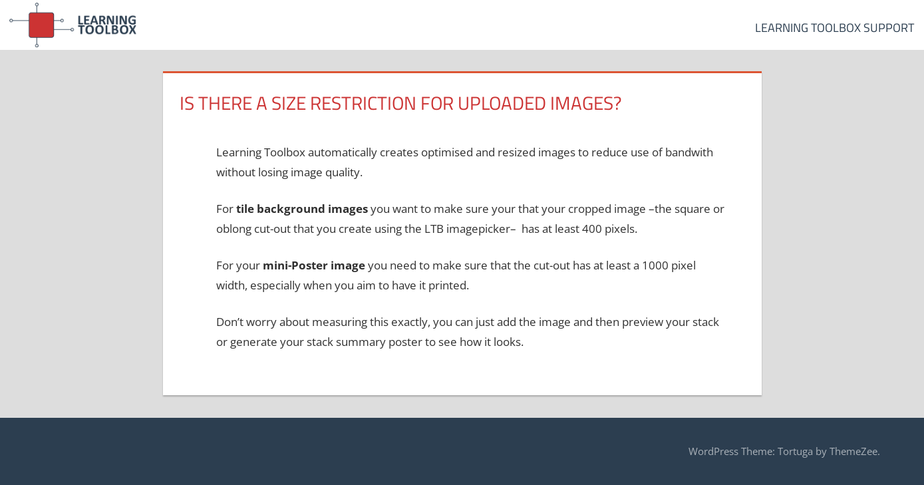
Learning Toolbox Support (834, 28)
